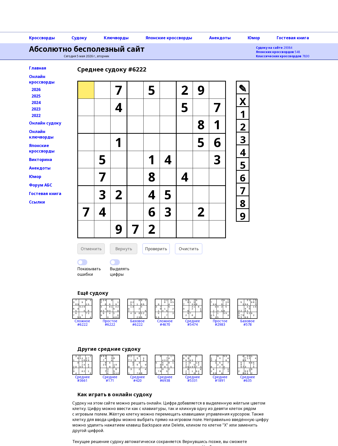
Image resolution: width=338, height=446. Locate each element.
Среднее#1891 (220, 368)
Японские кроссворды (169, 37)
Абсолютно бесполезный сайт (87, 49)
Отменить (91, 249)
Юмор (254, 37)
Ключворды (116, 37)
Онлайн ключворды (41, 134)
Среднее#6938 (165, 368)
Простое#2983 (220, 312)
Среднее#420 (137, 368)
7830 (282, 56)
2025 (36, 96)
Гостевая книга (293, 37)
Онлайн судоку (45, 123)
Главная (37, 68)
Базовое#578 (247, 312)
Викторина (40, 159)
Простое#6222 (110, 312)
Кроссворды (42, 37)
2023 (36, 109)
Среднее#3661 (82, 368)
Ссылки (37, 202)
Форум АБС (40, 185)
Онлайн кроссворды (42, 79)
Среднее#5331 (192, 368)
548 (278, 52)
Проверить (156, 249)
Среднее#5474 (192, 312)
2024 (36, 102)
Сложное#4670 (165, 312)
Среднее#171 (110, 368)
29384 (274, 48)
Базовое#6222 (137, 312)
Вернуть (123, 249)
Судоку (79, 37)
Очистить (189, 249)
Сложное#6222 (82, 312)
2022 (36, 115)
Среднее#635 (247, 368)
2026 (36, 89)
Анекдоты (220, 37)
